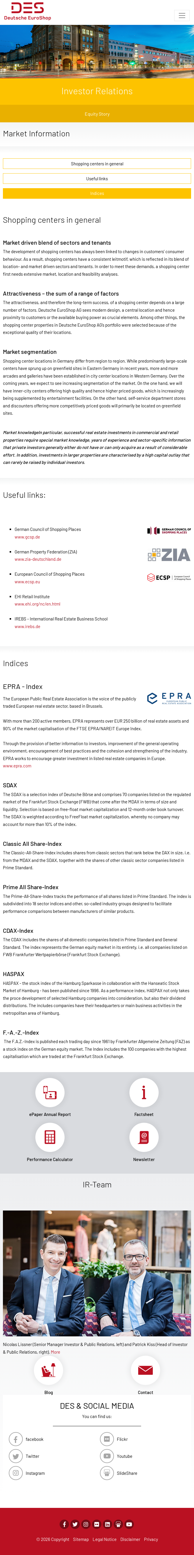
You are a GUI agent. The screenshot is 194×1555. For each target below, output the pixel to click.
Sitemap (81, 1539)
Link (50, 1097)
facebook (35, 1439)
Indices (97, 193)
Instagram (35, 1473)
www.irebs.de (27, 626)
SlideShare (127, 1473)
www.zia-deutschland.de (38, 559)
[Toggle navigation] (182, 15)
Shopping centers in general (97, 163)
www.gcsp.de (27, 536)
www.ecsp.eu (27, 581)
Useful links (97, 178)
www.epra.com (17, 765)
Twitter (32, 1456)
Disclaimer (130, 1539)
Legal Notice (105, 1539)
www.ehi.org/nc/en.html (37, 603)
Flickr (122, 1439)
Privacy (151, 1539)
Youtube (124, 1456)
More (55, 1352)
